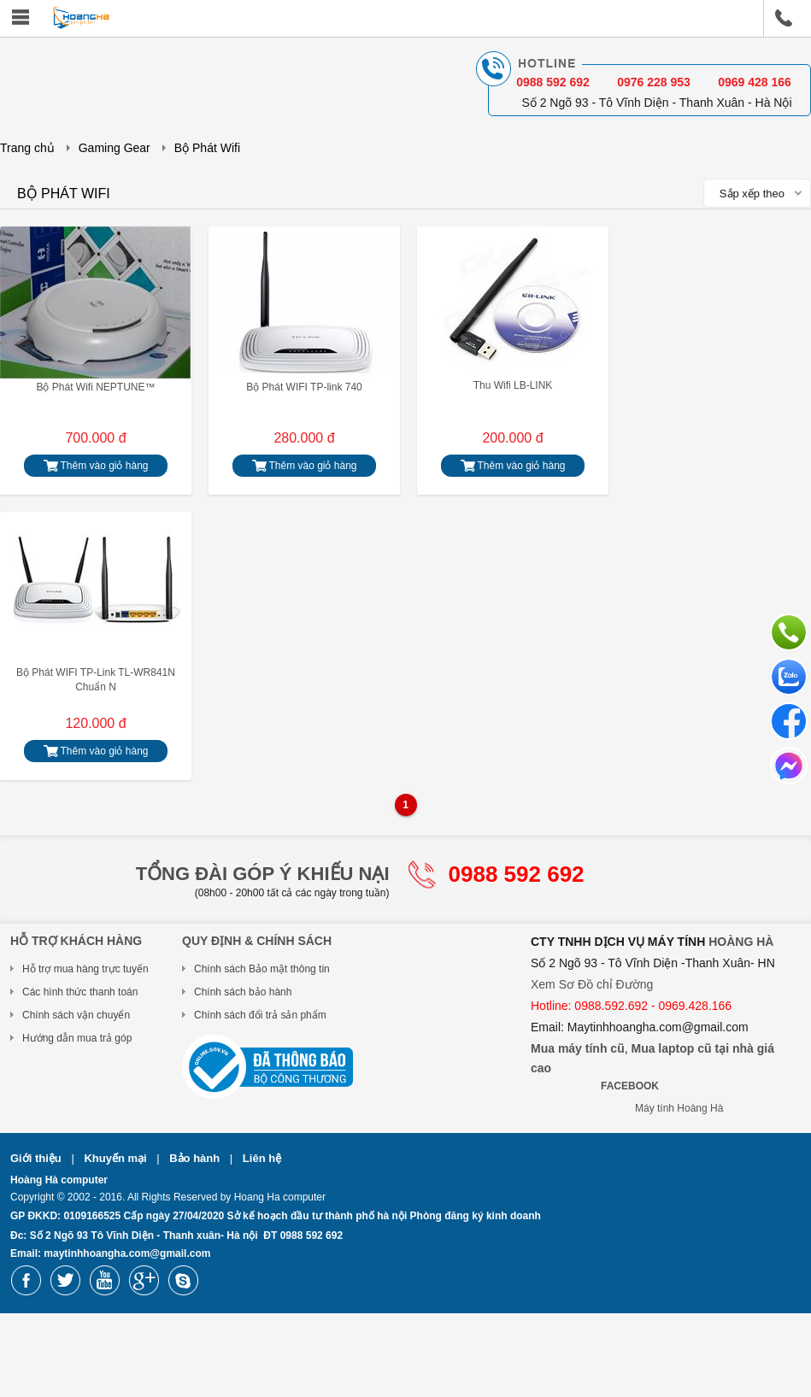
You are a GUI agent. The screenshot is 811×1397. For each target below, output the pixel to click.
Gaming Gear (114, 148)
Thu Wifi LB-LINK (513, 385)
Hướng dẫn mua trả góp (77, 1038)
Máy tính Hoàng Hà (679, 1108)
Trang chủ (27, 148)
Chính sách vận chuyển (76, 1015)
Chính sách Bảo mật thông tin (262, 969)
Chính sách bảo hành (242, 992)
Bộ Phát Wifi (207, 148)
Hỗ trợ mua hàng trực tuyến (85, 969)
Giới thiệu (37, 1158)
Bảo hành (196, 1158)
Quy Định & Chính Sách (257, 941)
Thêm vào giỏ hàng (95, 466)
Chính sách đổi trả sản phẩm (260, 1015)
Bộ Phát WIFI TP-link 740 (304, 387)
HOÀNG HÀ (740, 941)
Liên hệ (262, 1158)
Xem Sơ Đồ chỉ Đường (592, 984)
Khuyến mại (117, 1158)
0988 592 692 (517, 874)
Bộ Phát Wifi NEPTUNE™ (95, 387)
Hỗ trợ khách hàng (76, 941)
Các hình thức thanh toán (80, 992)
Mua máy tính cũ (578, 1048)
